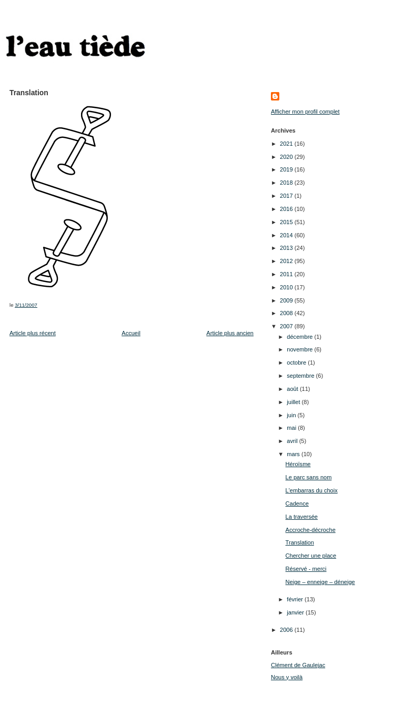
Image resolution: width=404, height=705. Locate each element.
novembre (300, 349)
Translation (300, 542)
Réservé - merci (306, 569)
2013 (287, 248)
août (293, 389)
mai (292, 428)
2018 (287, 182)
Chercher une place (311, 555)
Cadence (297, 503)
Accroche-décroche (311, 530)
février (296, 599)
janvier (296, 612)
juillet (294, 402)
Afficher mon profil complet (305, 111)
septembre (301, 375)
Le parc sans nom (309, 477)
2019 (287, 169)
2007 (287, 326)
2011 (287, 274)
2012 (287, 261)
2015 (287, 222)
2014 (287, 235)
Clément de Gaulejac (298, 665)
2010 (287, 287)
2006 (287, 630)
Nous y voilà (286, 677)
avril (293, 441)
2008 (287, 313)
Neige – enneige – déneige (320, 582)
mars (294, 454)
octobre (297, 362)
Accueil (131, 333)
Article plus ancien (230, 333)
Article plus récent (32, 333)
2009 (287, 300)
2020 (287, 157)
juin (292, 415)
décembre (300, 337)
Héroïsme (298, 464)
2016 (287, 209)
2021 (287, 143)
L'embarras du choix (312, 490)
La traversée (302, 516)
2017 (287, 196)
